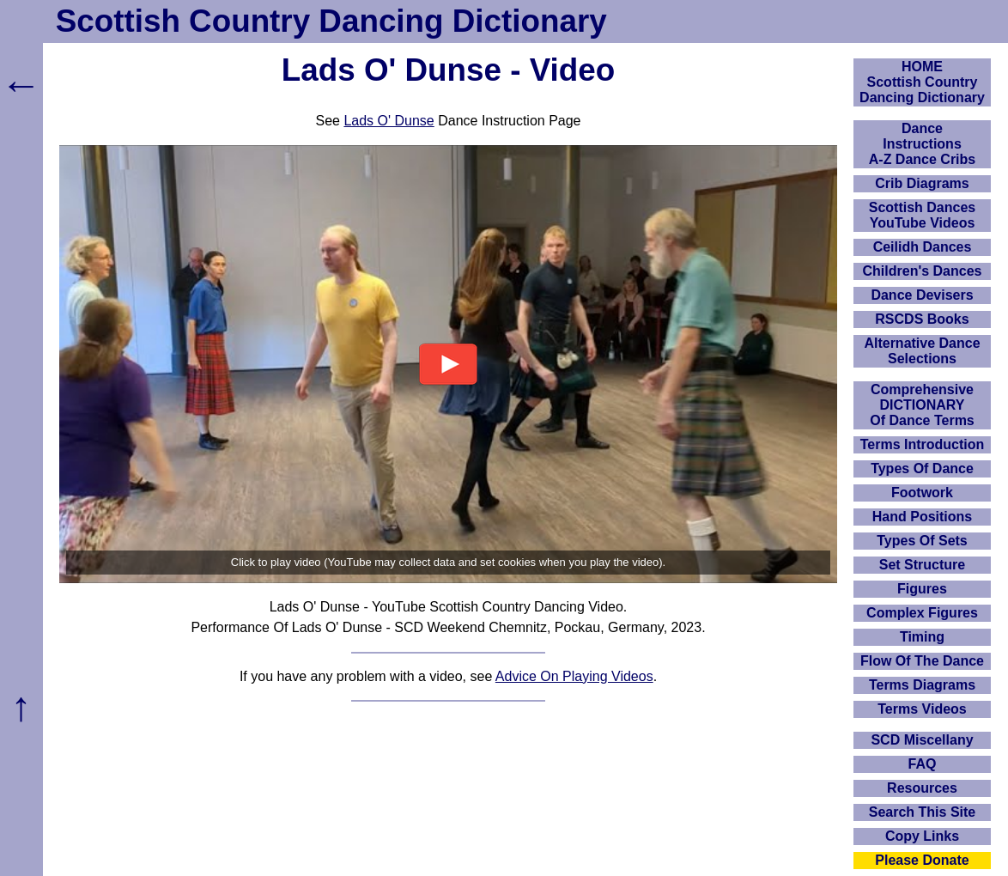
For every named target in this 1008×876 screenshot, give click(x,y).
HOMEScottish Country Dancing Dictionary (922, 82)
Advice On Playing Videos (574, 676)
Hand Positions (922, 516)
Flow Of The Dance (922, 661)
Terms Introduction (922, 444)
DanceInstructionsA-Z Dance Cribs (922, 144)
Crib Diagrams (922, 183)
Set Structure (922, 564)
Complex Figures (922, 612)
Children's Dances (922, 271)
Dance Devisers (922, 295)
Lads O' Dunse (388, 120)
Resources (922, 788)
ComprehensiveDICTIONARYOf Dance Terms (922, 405)
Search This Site (922, 812)
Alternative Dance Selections (922, 351)
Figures (922, 588)
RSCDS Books (922, 319)
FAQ (922, 764)
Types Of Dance (922, 468)
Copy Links (922, 836)
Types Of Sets (922, 540)
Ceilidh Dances (922, 247)
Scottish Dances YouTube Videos (922, 215)
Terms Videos (921, 709)
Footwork (922, 492)
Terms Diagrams (922, 685)
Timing (922, 637)
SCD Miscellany (922, 740)
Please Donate (922, 860)
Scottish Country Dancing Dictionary (331, 21)
